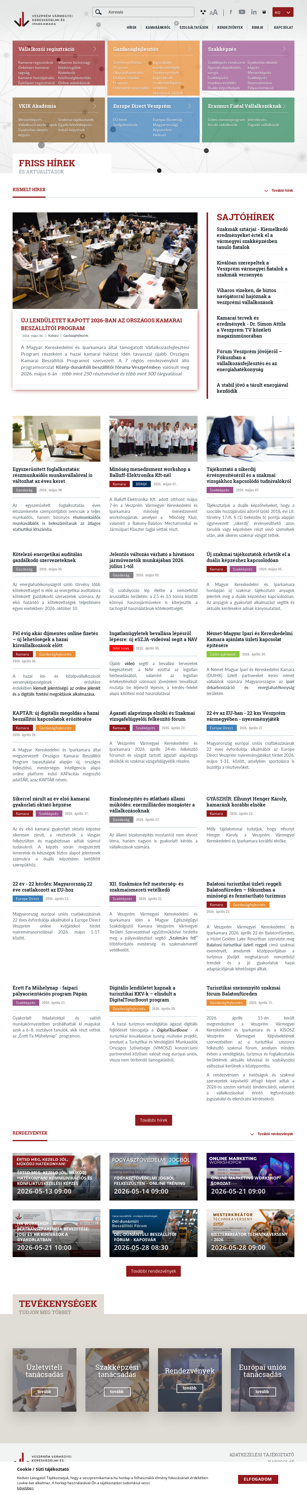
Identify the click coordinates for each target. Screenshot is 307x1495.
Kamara (53, 335)
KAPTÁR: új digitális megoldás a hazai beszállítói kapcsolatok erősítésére (56, 716)
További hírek (282, 190)
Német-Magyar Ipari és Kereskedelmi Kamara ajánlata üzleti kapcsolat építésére (250, 639)
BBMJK (258, 27)
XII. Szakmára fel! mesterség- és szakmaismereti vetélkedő (146, 887)
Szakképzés (219, 490)
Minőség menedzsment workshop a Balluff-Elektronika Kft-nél (149, 472)
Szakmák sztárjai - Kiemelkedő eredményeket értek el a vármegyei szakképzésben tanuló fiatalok (252, 238)
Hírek (132, 27)
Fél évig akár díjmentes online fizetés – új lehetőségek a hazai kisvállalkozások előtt (55, 639)
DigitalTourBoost (172, 1029)
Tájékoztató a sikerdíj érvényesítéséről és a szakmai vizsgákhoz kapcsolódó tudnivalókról (249, 475)
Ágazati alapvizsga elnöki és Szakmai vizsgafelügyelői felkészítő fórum (152, 716)
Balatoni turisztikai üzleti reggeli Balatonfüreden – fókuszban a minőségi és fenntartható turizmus (246, 890)
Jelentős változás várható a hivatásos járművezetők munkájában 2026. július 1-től (151, 560)
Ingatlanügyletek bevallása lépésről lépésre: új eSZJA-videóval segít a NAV (153, 636)
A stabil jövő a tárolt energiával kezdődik (252, 388)
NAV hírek (121, 648)
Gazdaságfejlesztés (75, 335)
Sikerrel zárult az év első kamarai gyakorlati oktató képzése (51, 801)
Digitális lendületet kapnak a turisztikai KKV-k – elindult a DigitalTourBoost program (142, 993)
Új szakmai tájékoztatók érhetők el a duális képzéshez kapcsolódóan (248, 557)
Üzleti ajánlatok (223, 654)
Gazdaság (24, 490)
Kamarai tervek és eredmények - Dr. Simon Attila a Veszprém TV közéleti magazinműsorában (251, 327)
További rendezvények (275, 1134)
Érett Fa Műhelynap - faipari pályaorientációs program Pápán (50, 990)
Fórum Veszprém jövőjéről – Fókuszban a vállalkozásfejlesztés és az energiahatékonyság (249, 360)
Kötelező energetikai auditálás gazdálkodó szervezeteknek (47, 557)
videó (130, 663)
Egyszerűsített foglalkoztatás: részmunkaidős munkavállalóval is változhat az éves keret (52, 475)
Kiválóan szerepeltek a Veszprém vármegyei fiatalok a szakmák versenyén (252, 268)
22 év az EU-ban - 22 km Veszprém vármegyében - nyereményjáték (246, 716)
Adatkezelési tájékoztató (261, 1454)
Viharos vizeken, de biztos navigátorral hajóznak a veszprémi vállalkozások (246, 296)
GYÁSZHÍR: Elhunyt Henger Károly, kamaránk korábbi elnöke (247, 801)
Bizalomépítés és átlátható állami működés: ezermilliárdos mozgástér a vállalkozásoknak (152, 804)
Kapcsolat (284, 27)
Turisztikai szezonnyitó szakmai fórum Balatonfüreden (243, 990)
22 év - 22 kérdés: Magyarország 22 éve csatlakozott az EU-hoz (52, 887)
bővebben (25, 1488)
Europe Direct (221, 727)
